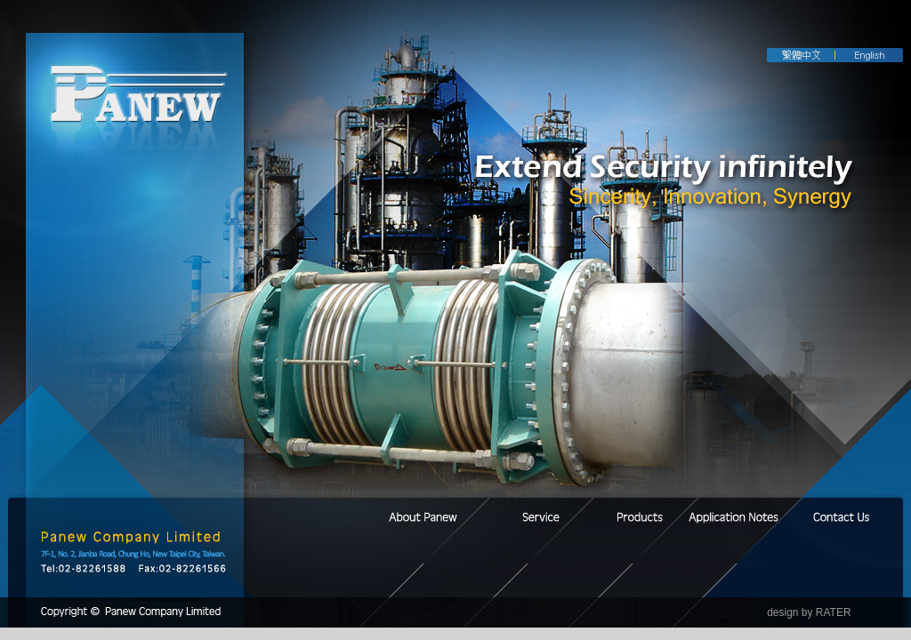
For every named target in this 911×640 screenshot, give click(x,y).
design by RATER (809, 612)
